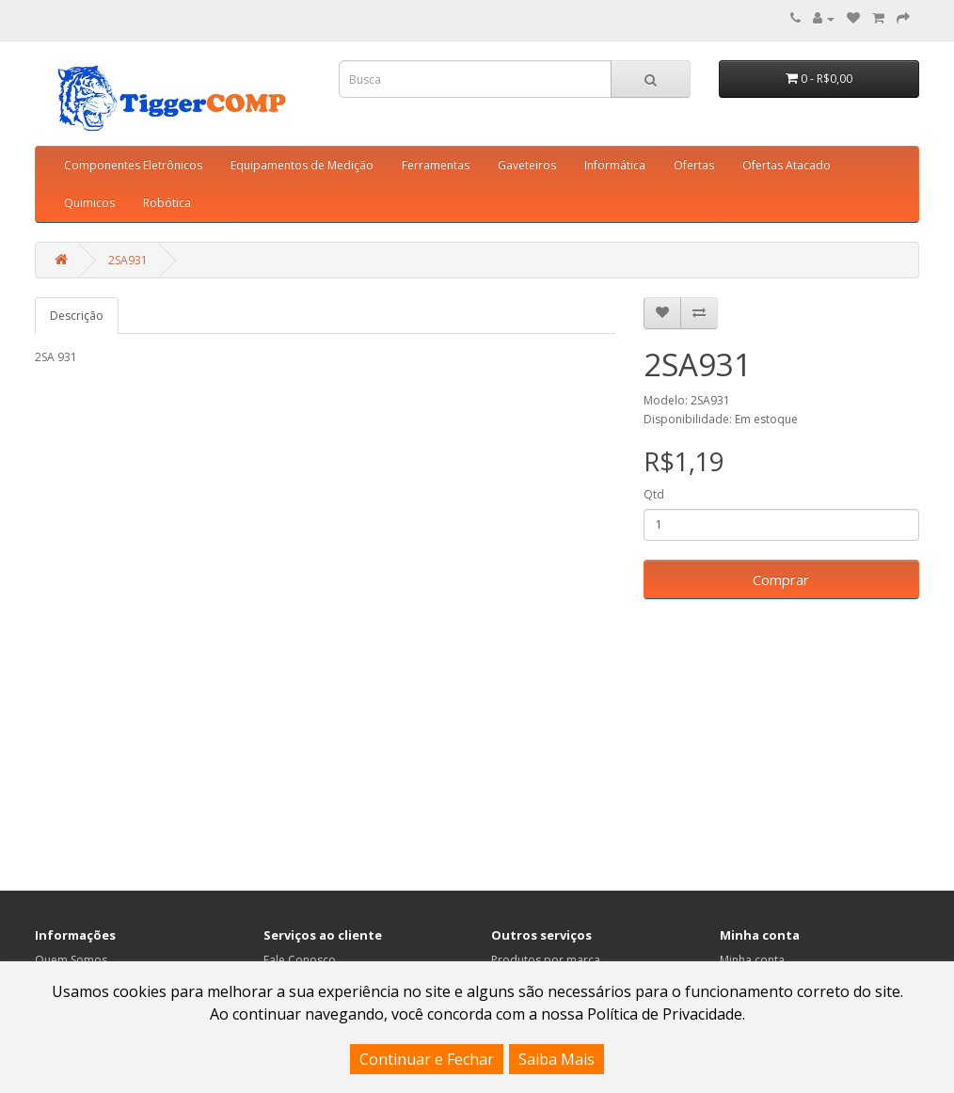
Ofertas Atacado (786, 165)
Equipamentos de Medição (302, 165)
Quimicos (89, 203)
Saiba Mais (556, 1059)
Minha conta (752, 960)
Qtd (654, 494)
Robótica (167, 203)
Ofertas (694, 165)
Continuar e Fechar (426, 1059)
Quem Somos (71, 960)
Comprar (781, 579)
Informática (614, 165)
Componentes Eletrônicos (133, 165)
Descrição (76, 316)
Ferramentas (435, 165)
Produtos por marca (545, 960)
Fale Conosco (299, 960)
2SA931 (128, 260)
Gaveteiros (527, 165)
